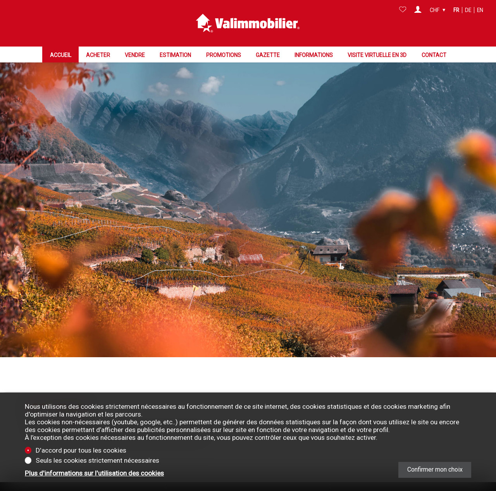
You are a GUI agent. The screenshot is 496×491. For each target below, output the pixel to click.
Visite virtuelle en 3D (377, 55)
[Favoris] (402, 10)
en (480, 10)
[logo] (248, 23)
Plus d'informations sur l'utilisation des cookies (94, 473)
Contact (434, 55)
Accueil (60, 55)
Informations (313, 55)
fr (456, 10)
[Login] (418, 10)
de (468, 10)
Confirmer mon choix (435, 469)
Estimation (175, 55)
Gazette (268, 55)
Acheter (98, 55)
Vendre (135, 55)
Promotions (223, 55)
